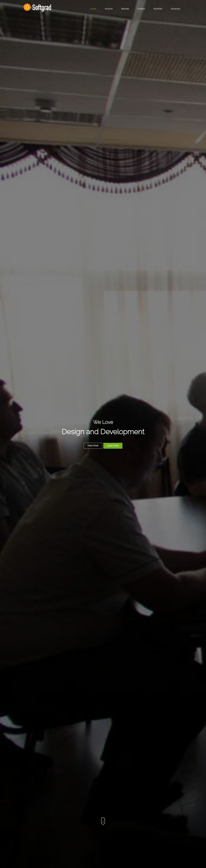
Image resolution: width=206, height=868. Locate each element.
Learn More (113, 445)
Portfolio (158, 8)
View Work (92, 445)
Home (93, 8)
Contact (141, 8)
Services (109, 8)
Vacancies (175, 8)
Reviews (125, 8)
